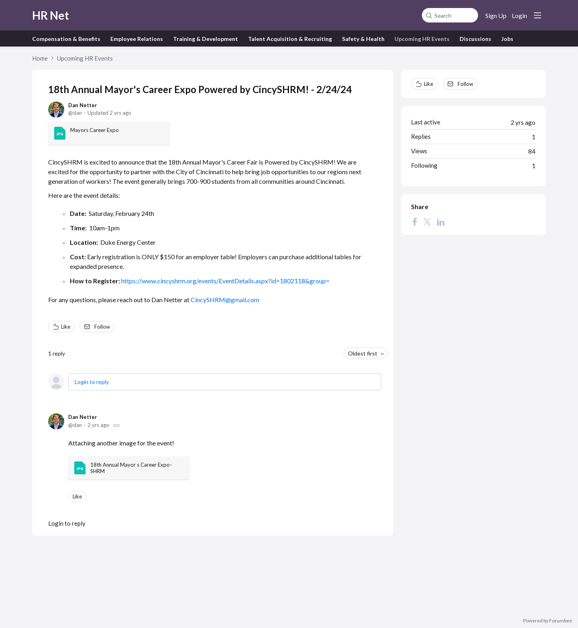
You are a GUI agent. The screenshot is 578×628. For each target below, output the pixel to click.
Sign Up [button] (496, 15)
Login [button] (519, 15)
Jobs (507, 38)
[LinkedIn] (441, 222)
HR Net (50, 15)
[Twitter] (427, 222)
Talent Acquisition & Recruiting (290, 38)
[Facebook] (414, 222)
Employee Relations (136, 38)
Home (40, 58)
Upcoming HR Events (422, 38)
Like (65, 326)
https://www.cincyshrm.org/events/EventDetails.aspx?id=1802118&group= (225, 281)
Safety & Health (363, 38)
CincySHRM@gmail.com (225, 299)
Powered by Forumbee (547, 621)
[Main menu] (537, 15)
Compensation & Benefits (66, 38)
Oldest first (362, 353)
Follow (102, 326)
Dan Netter (82, 105)
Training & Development (205, 38)
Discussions (475, 38)
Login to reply (92, 381)
